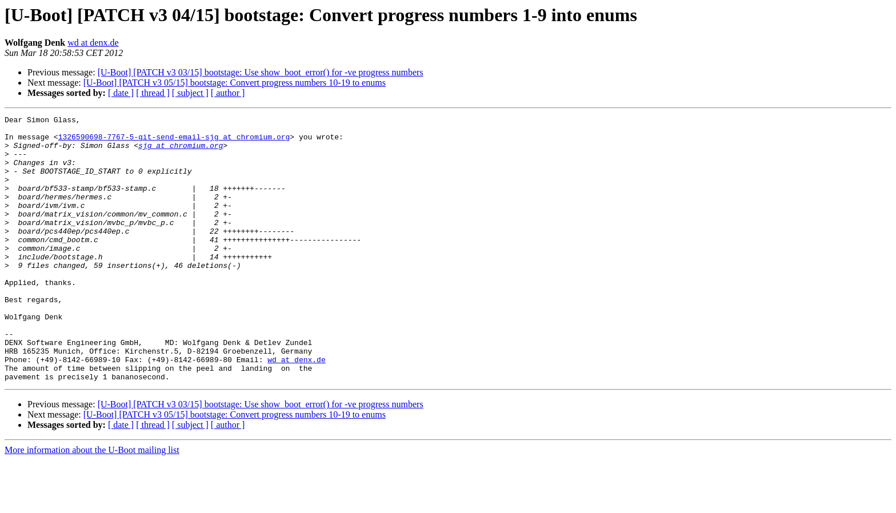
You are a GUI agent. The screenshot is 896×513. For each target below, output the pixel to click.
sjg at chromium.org (180, 152)
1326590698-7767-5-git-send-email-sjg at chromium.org (174, 142)
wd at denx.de (92, 42)
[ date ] (121, 93)
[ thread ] (153, 93)
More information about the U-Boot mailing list (92, 503)
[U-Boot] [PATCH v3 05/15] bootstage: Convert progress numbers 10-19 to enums (234, 82)
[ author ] (228, 93)
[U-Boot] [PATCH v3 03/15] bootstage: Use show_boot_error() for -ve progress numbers (260, 72)
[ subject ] (190, 93)
